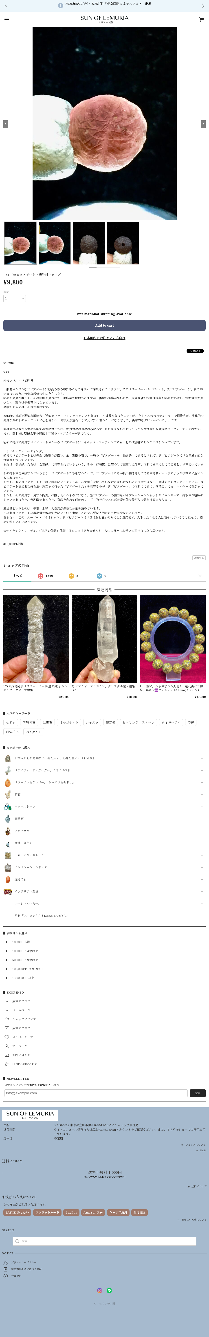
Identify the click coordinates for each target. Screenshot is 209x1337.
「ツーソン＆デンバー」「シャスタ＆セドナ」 (45, 782)
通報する (199, 557)
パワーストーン (25, 807)
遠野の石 (20, 879)
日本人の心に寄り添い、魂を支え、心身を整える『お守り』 (55, 758)
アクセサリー (24, 831)
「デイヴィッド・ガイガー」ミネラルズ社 (43, 770)
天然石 (19, 819)
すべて (17, 576)
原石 (18, 794)
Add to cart (104, 325)
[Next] (203, 124)
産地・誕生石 (24, 843)
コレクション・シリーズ (31, 867)
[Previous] (5, 124)
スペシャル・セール (28, 904)
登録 (197, 1093)
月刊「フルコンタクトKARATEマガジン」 (43, 916)
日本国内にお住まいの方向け (104, 338)
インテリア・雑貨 (26, 891)
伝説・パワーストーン (29, 855)
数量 (6, 292)
